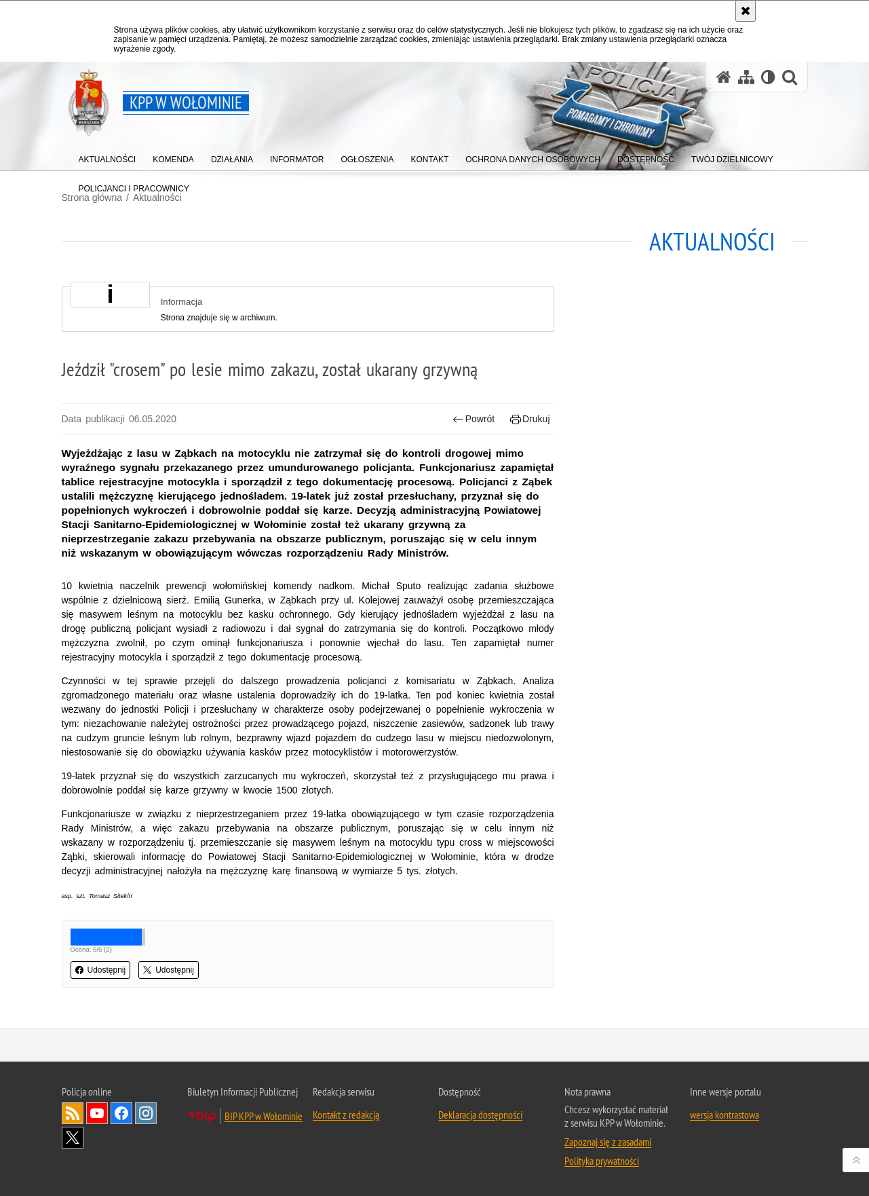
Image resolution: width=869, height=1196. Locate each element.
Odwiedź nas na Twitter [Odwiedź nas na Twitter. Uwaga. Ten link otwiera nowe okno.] (72, 1137)
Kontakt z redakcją (346, 1114)
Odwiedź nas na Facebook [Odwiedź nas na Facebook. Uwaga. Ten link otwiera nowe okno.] (121, 1113)
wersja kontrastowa (724, 1114)
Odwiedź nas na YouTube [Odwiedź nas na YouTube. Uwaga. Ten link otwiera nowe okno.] (97, 1113)
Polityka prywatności (601, 1160)
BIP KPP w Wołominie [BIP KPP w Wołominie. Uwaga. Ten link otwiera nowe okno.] (264, 1116)
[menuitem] (107, 156)
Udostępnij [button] (100, 970)
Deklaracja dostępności (480, 1114)
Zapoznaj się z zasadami (607, 1141)
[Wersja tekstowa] (768, 77)
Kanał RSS (72, 1113)
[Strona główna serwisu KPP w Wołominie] (723, 77)
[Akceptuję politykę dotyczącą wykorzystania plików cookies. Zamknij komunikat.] (745, 11)
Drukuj (530, 419)
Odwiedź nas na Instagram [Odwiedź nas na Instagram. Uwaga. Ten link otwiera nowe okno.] (146, 1113)
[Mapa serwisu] (746, 77)
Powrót (473, 419)
